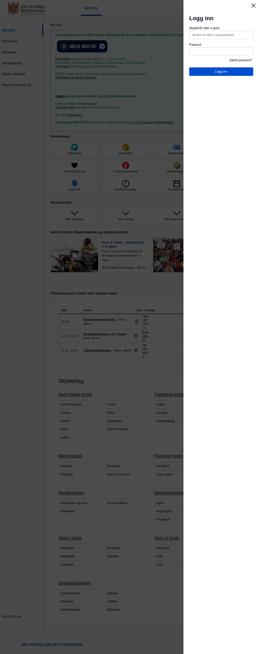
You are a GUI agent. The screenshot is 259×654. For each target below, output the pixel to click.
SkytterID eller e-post (204, 28)
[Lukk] (253, 6)
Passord (195, 44)
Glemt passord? (240, 60)
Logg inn (221, 71)
